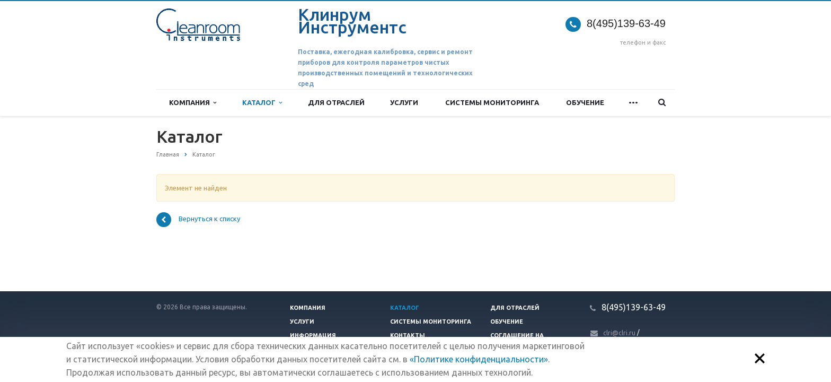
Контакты (407, 335)
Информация (313, 335)
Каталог (262, 103)
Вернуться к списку (198, 219)
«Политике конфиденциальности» (479, 359)
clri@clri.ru (619, 332)
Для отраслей (336, 102)
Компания (192, 103)
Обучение (585, 102)
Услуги (404, 102)
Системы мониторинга (492, 102)
